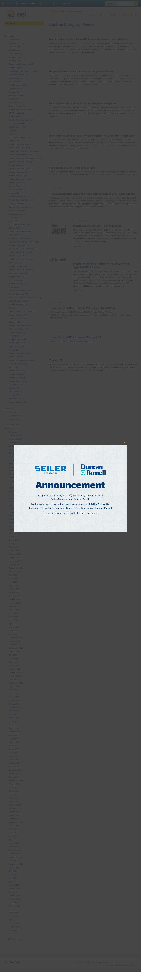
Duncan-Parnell (103, 508)
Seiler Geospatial (100, 504)
